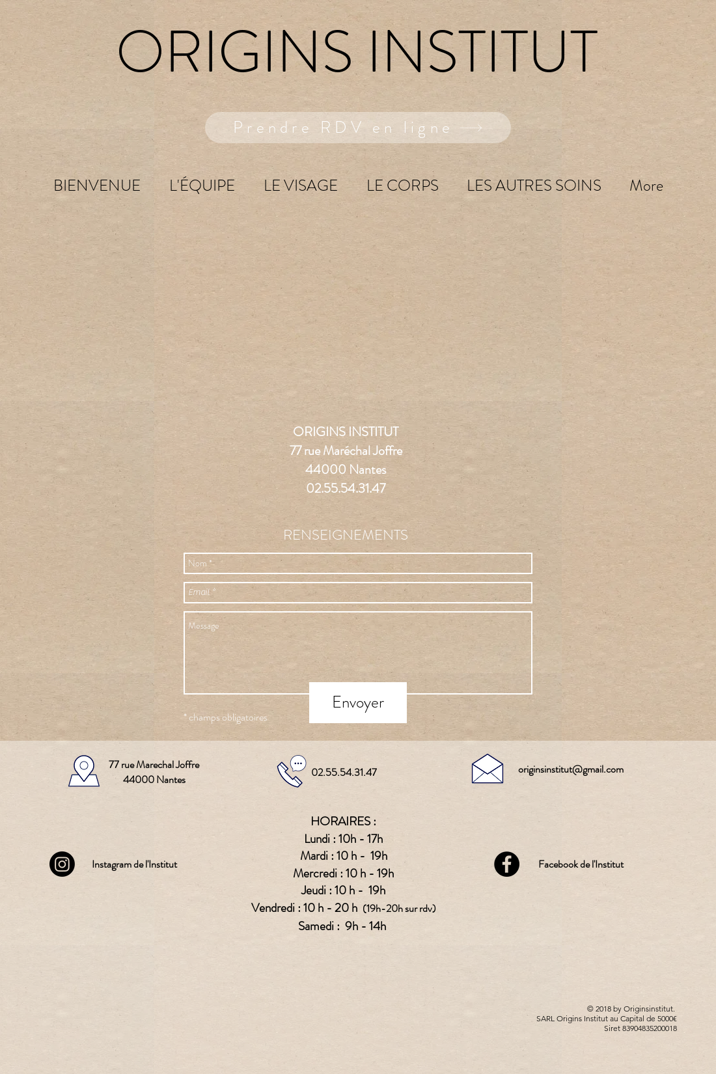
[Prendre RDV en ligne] (358, 127)
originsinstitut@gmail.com (571, 769)
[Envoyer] (358, 702)
